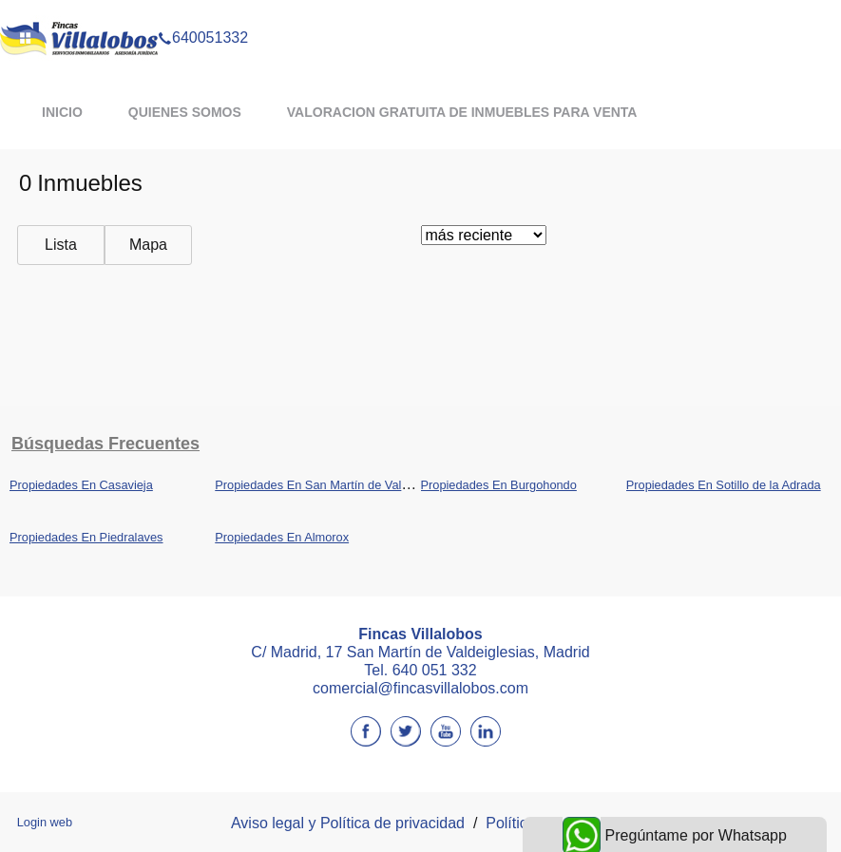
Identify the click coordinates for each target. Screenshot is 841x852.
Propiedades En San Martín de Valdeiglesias (335, 485)
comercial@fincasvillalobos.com (420, 688)
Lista (61, 245)
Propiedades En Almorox (282, 537)
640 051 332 (434, 670)
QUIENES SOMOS (184, 112)
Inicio (62, 112)
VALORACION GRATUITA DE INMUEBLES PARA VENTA (462, 112)
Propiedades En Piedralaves (86, 537)
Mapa (148, 245)
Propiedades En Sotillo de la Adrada (723, 485)
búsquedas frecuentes (105, 443)
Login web (44, 822)
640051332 (203, 13)
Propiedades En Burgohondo (499, 485)
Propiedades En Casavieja (81, 485)
